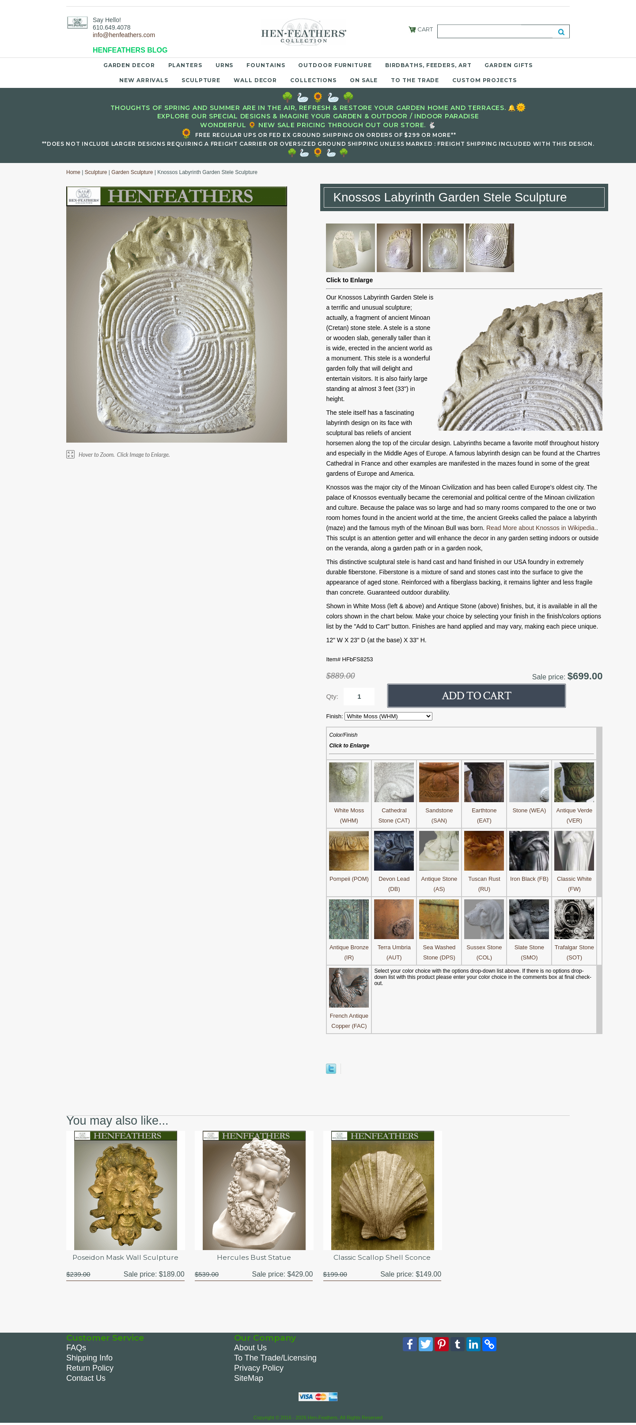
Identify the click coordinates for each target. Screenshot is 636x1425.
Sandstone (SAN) (439, 810)
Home (73, 172)
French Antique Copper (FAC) (349, 1015)
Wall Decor (255, 80)
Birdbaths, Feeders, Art (428, 65)
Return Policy (90, 1368)
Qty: (332, 696)
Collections (313, 80)
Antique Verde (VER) (574, 810)
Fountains (265, 65)
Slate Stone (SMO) (529, 947)
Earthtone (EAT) (484, 810)
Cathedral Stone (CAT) (394, 810)
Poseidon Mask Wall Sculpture (125, 1257)
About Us (250, 1348)
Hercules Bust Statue (254, 1257)
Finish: (335, 716)
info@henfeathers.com (124, 34)
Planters (185, 65)
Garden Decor (129, 65)
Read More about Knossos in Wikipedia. (541, 527)
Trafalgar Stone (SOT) (574, 947)
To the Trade (415, 80)
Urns (225, 65)
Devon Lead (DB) (394, 878)
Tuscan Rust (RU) (484, 878)
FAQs (76, 1348)
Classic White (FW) (574, 878)
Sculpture (201, 80)
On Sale (364, 80)
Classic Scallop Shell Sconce (382, 1257)
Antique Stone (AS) (439, 878)
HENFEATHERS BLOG (130, 50)
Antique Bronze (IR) (349, 947)
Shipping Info (89, 1358)
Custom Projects (484, 80)
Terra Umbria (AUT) (394, 947)
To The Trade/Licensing (275, 1358)
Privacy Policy (259, 1368)
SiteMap (248, 1378)
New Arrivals (143, 80)
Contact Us (86, 1378)
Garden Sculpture (132, 172)
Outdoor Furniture (334, 65)
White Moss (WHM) (349, 810)
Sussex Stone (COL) (484, 947)
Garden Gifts (509, 65)
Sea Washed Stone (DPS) (439, 947)
